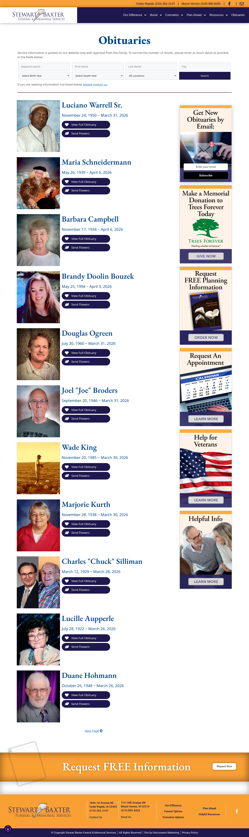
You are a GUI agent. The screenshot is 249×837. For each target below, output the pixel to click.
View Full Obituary (80, 125)
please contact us (95, 84)
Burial (156, 15)
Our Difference (135, 15)
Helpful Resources (209, 814)
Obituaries (238, 15)
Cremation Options (173, 817)
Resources (218, 15)
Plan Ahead (196, 15)
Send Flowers (77, 133)
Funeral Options (173, 811)
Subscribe (206, 175)
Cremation (174, 15)
